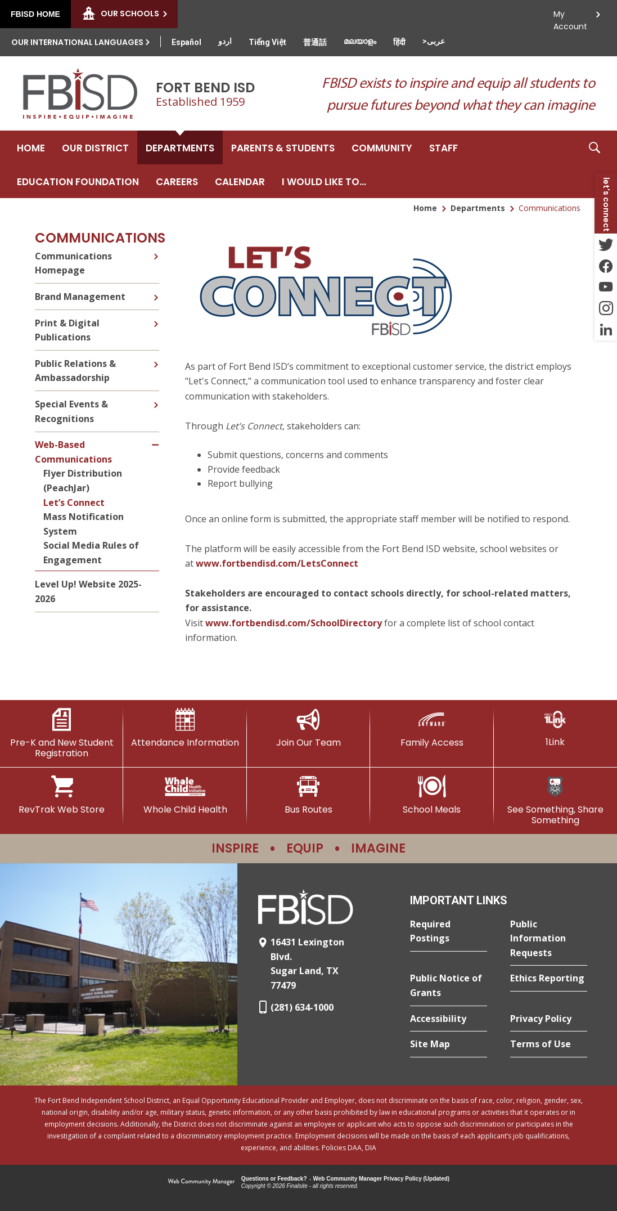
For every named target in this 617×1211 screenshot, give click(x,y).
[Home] (30, 147)
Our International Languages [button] (77, 42)
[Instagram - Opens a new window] (606, 308)
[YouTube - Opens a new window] (606, 287)
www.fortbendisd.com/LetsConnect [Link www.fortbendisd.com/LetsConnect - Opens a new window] (277, 563)
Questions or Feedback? (274, 1179)
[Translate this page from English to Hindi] (399, 42)
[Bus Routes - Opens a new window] (308, 795)
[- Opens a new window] (325, 341)
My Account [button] (570, 17)
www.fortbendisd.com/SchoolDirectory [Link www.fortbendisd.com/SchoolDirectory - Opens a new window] (293, 623)
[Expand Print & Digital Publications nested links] (155, 315)
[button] (594, 164)
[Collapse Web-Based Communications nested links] (156, 437)
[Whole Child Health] (185, 795)
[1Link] (555, 728)
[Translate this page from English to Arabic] (434, 41)
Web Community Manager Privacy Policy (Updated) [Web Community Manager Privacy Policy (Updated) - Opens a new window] (381, 1179)
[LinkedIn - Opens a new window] (606, 330)
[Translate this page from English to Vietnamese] (267, 42)
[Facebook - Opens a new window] (606, 265)
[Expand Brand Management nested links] (155, 289)
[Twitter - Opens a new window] (606, 244)
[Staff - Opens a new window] (443, 147)
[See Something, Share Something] (555, 800)
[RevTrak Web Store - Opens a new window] (62, 795)
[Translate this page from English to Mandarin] (315, 42)
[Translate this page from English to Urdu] (225, 41)
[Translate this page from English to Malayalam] (360, 41)
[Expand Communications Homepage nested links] (155, 255)
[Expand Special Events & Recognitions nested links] (155, 396)
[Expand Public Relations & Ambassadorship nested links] (155, 356)
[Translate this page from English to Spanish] (186, 42)
